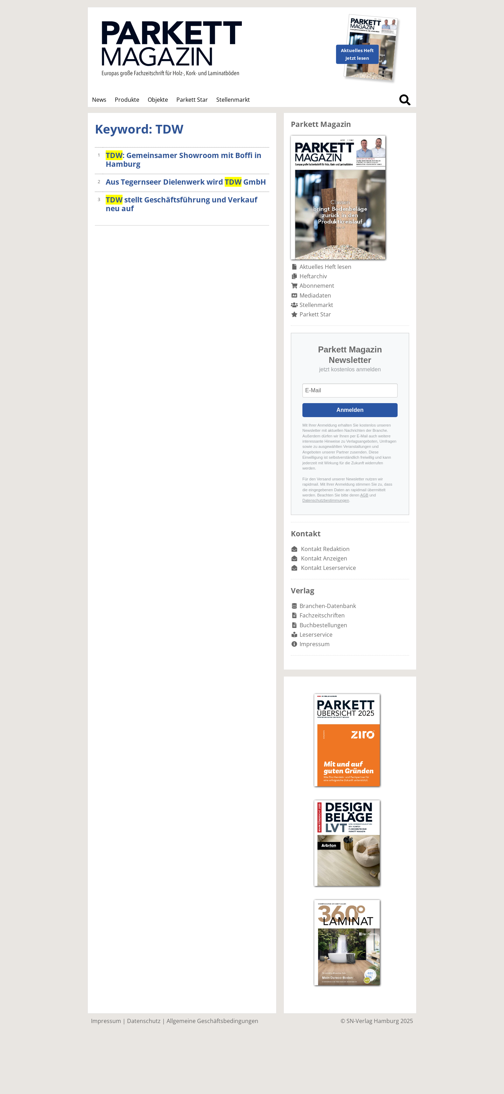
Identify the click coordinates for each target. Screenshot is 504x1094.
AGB (364, 495)
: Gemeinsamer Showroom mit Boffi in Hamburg (183, 159)
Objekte (158, 99)
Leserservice (316, 634)
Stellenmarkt (233, 99)
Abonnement (317, 285)
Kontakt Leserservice (328, 568)
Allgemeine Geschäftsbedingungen (212, 1021)
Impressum (315, 644)
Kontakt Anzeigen (324, 558)
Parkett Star (192, 99)
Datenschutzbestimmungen (325, 500)
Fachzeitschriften (322, 615)
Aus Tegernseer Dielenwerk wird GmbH (186, 182)
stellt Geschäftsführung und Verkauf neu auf (181, 204)
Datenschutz (144, 1021)
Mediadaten (315, 295)
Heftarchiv (313, 276)
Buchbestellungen (323, 625)
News (99, 99)
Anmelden (349, 410)
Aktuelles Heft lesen (325, 267)
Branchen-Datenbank (328, 606)
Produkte (127, 99)
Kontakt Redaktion (325, 549)
